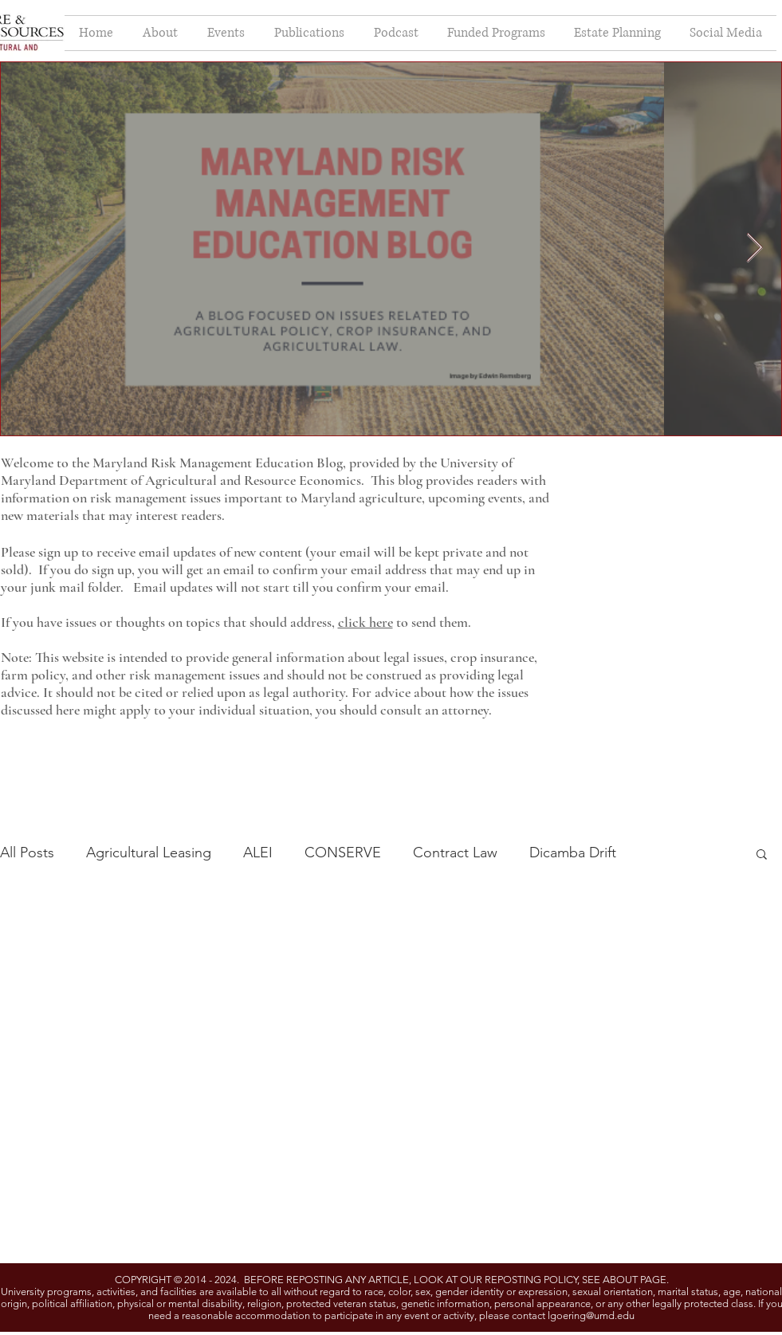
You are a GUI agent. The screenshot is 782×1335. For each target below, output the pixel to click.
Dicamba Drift (572, 852)
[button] (761, 855)
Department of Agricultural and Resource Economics (210, 480)
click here (365, 622)
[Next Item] (754, 248)
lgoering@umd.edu (591, 1315)
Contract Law (455, 852)
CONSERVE (343, 852)
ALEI (258, 852)
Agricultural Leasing (148, 852)
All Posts (27, 852)
